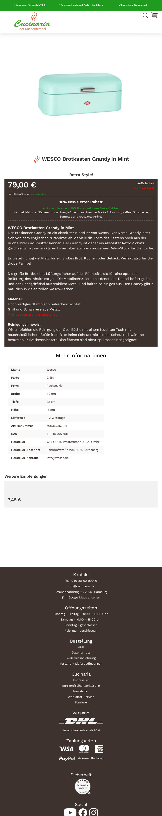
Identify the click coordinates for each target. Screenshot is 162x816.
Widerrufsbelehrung (81, 658)
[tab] (81, 354)
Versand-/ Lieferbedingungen (81, 663)
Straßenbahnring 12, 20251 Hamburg (81, 592)
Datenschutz (81, 652)
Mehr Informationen (81, 355)
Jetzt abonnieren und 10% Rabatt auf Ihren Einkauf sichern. (81, 208)
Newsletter (81, 691)
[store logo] (32, 21)
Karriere (81, 702)
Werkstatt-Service (81, 697)
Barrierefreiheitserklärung (81, 685)
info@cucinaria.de (81, 586)
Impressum (81, 680)
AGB (81, 647)
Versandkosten (38, 194)
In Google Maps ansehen (82, 597)
